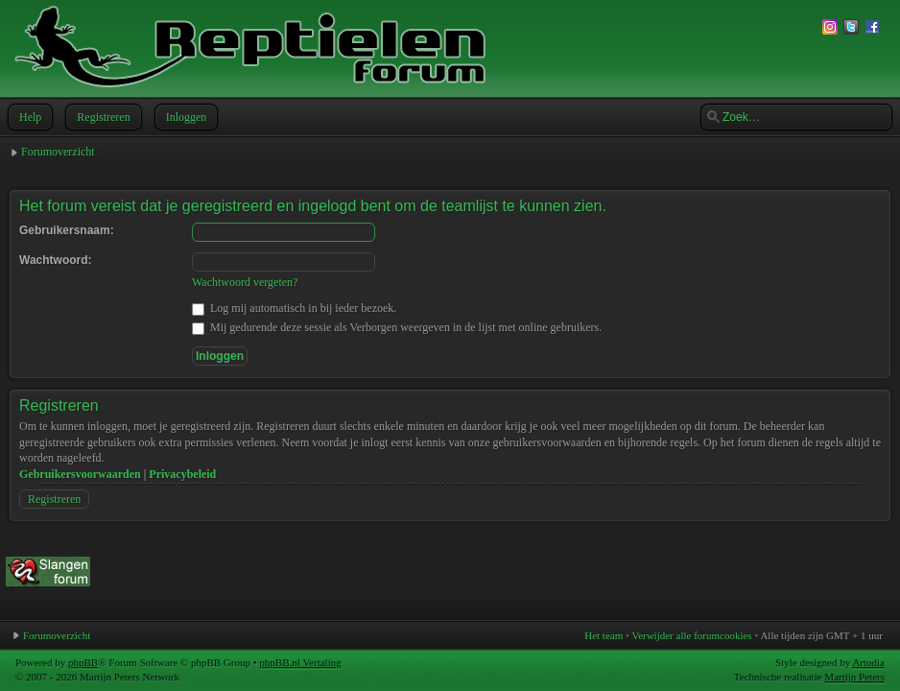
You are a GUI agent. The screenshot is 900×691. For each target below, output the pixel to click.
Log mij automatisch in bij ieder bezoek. (294, 308)
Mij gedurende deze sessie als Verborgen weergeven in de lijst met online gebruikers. (397, 327)
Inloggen (184, 117)
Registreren (101, 117)
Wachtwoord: (55, 260)
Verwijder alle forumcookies (691, 635)
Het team (603, 635)
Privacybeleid (182, 474)
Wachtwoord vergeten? (244, 282)
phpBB (83, 662)
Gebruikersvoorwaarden (80, 474)
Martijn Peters (854, 676)
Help (28, 117)
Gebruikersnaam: (66, 230)
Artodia (868, 662)
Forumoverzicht (58, 151)
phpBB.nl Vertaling (300, 662)
